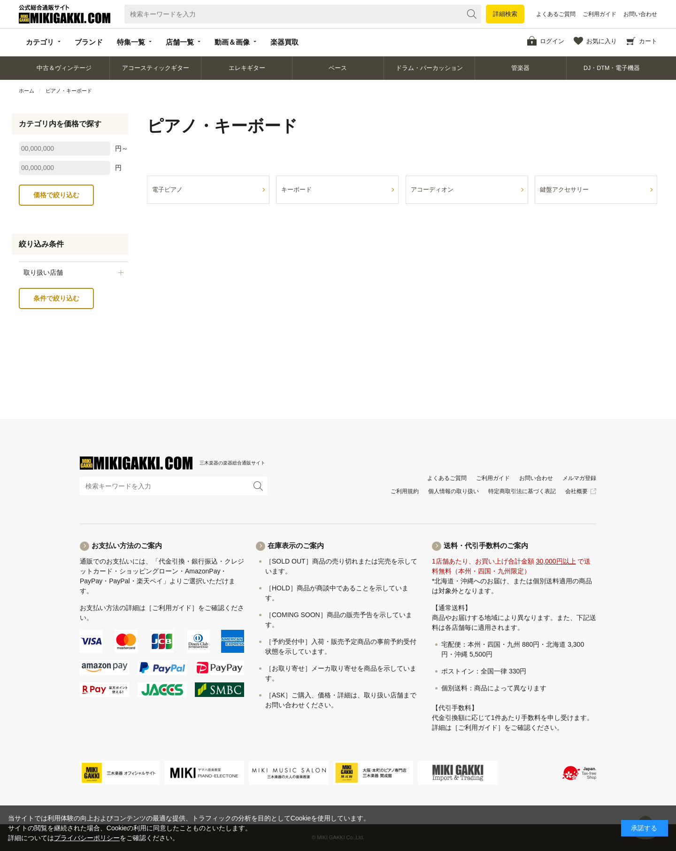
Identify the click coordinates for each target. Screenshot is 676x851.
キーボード (296, 189)
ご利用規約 (405, 491)
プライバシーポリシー (87, 838)
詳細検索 (505, 13)
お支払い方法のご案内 (127, 545)
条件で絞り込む (56, 298)
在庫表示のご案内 (296, 545)
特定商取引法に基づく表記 (522, 491)
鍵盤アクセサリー (564, 189)
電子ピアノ (167, 189)
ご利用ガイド (599, 14)
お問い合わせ (640, 14)
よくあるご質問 (556, 14)
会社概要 (576, 491)
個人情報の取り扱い (453, 491)
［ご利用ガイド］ (172, 607)
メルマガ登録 (579, 478)
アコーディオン (432, 189)
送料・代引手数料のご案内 (486, 545)
